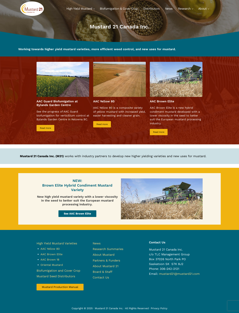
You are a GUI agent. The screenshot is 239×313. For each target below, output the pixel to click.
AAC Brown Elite (162, 101)
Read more (47, 128)
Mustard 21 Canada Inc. (109, 308)
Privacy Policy (159, 308)
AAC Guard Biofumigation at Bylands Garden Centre (57, 103)
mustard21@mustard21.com (179, 273)
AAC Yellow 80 (104, 101)
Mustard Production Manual (60, 287)
